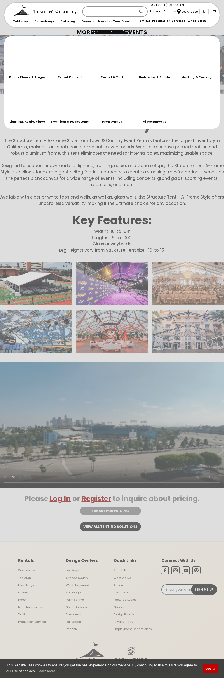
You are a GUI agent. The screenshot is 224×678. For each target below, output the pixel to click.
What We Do (122, 578)
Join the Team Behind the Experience (181, 47)
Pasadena (73, 614)
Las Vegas (73, 622)
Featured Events (125, 600)
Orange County (77, 578)
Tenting (23, 614)
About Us (120, 570)
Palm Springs (75, 600)
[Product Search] (110, 11)
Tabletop (24, 578)
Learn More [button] (46, 671)
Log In (60, 498)
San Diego (73, 592)
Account (120, 585)
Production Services (32, 622)
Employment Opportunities (133, 629)
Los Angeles (74, 570)
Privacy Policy (123, 622)
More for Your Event (32, 607)
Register (96, 498)
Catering (24, 592)
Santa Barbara (76, 607)
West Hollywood (77, 585)
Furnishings (26, 585)
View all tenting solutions (110, 526)
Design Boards (124, 614)
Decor (22, 600)
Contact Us (121, 592)
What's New (26, 570)
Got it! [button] (210, 668)
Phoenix (71, 629)
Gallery (119, 607)
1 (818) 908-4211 (174, 5)
